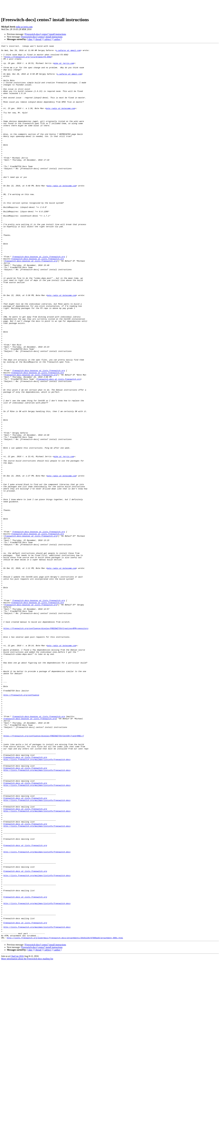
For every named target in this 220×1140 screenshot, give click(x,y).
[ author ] (57, 39)
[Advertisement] (110, 7)
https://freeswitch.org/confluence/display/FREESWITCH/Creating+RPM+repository (45, 745)
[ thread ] (38, 39)
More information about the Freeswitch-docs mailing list (27, 1137)
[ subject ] (47, 39)
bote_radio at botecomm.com (60, 121)
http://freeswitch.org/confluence (21, 825)
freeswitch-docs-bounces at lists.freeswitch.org (38, 299)
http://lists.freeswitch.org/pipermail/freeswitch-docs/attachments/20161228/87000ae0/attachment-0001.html (65, 1116)
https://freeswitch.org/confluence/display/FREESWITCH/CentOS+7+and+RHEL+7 (43, 874)
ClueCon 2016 (17, 1135)
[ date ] (30, 39)
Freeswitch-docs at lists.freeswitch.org (25, 900)
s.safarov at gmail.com (68, 51)
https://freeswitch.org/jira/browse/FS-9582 (27, 59)
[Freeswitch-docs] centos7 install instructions (45, 34)
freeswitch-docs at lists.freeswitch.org (59, 446)
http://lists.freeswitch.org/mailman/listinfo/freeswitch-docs (37, 902)
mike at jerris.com (24, 26)
